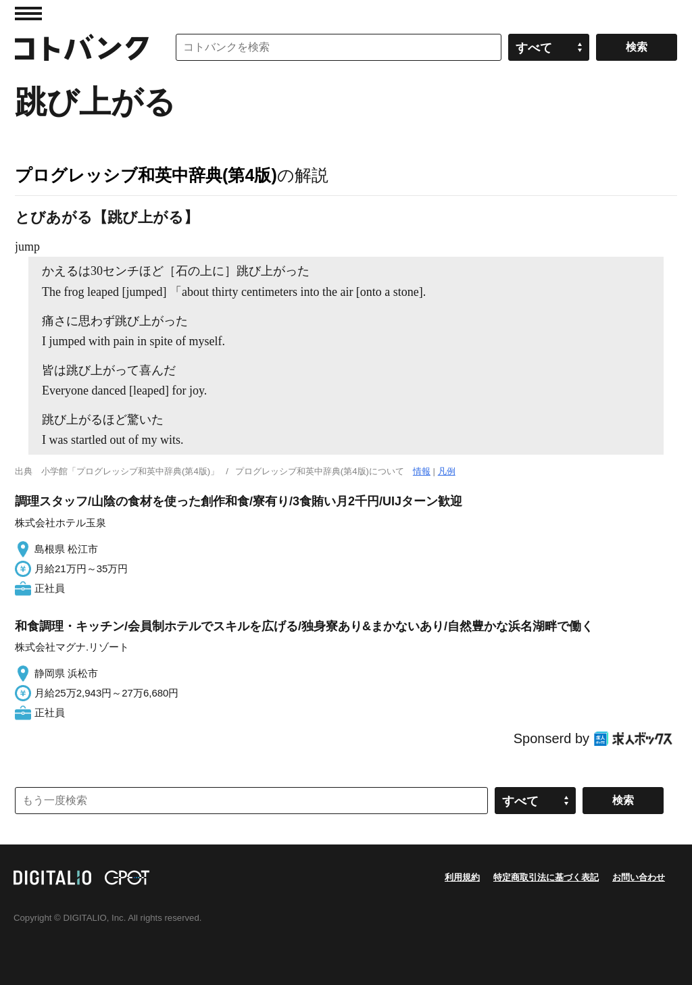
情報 (421, 471)
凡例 (446, 471)
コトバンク (82, 47)
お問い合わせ (638, 877)
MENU (28, 13)
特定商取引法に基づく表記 (546, 877)
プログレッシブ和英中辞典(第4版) (146, 175)
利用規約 (462, 877)
